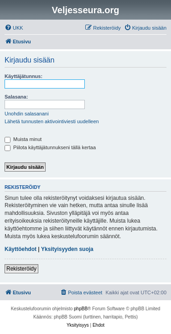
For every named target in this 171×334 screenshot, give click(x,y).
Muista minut (23, 139)
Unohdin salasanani (27, 113)
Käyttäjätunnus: (23, 76)
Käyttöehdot (20, 249)
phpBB (81, 308)
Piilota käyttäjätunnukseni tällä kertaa (50, 147)
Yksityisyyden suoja (67, 249)
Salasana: (16, 96)
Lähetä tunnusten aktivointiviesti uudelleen (52, 121)
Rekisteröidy (21, 269)
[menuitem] (14, 27)
